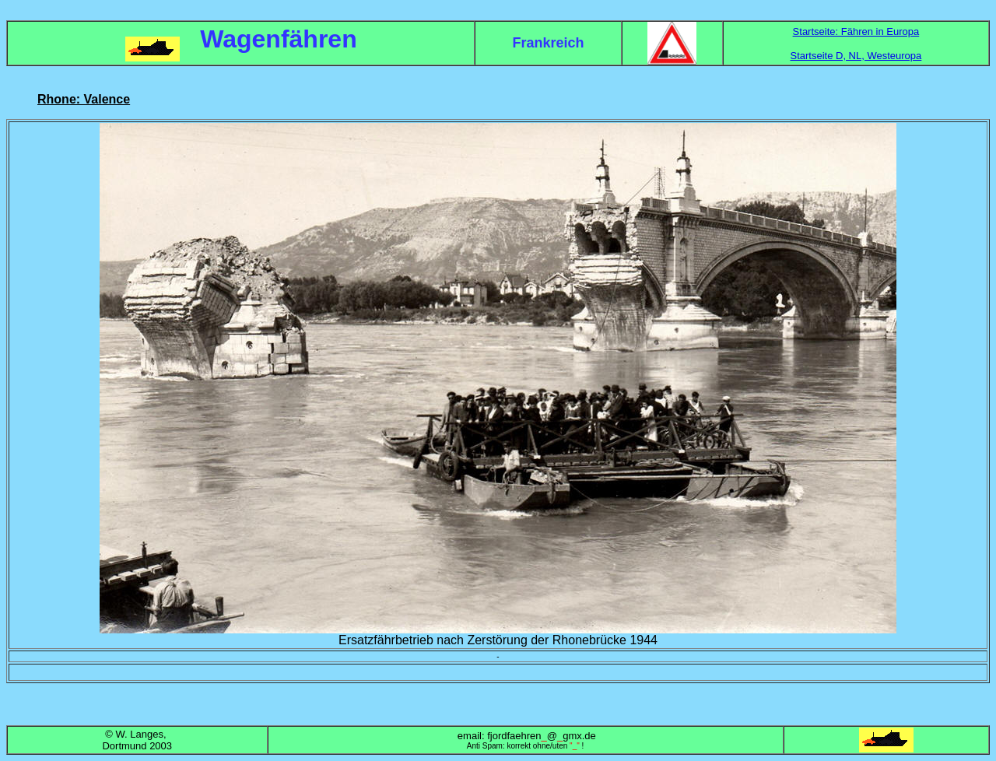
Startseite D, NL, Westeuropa (855, 55)
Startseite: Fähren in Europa (856, 31)
